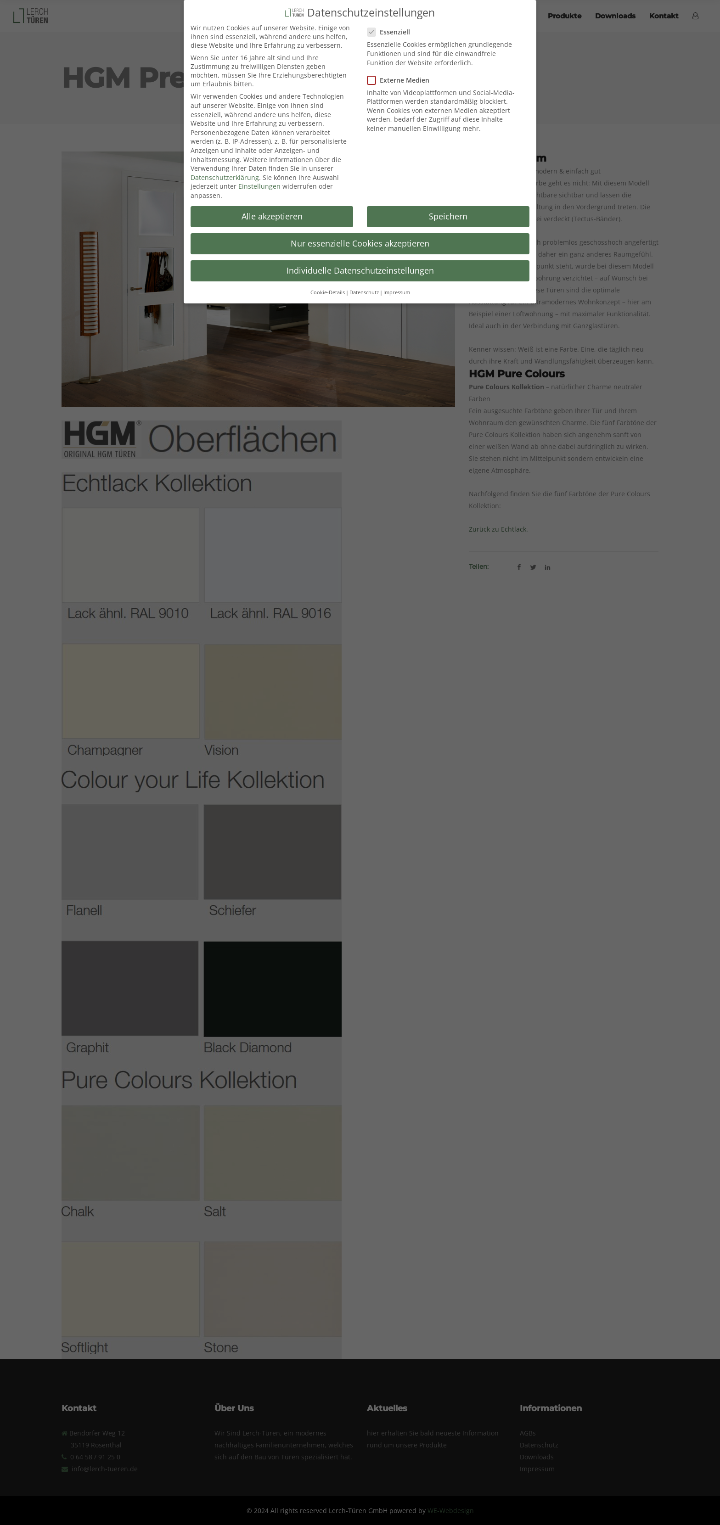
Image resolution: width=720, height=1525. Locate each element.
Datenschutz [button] (364, 284)
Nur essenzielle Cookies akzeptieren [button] (360, 235)
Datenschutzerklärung (225, 170)
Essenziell (392, 24)
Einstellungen (259, 178)
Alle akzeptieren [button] (272, 208)
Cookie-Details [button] (327, 284)
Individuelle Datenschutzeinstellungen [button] (360, 263)
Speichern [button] (448, 208)
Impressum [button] (396, 284)
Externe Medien (402, 72)
